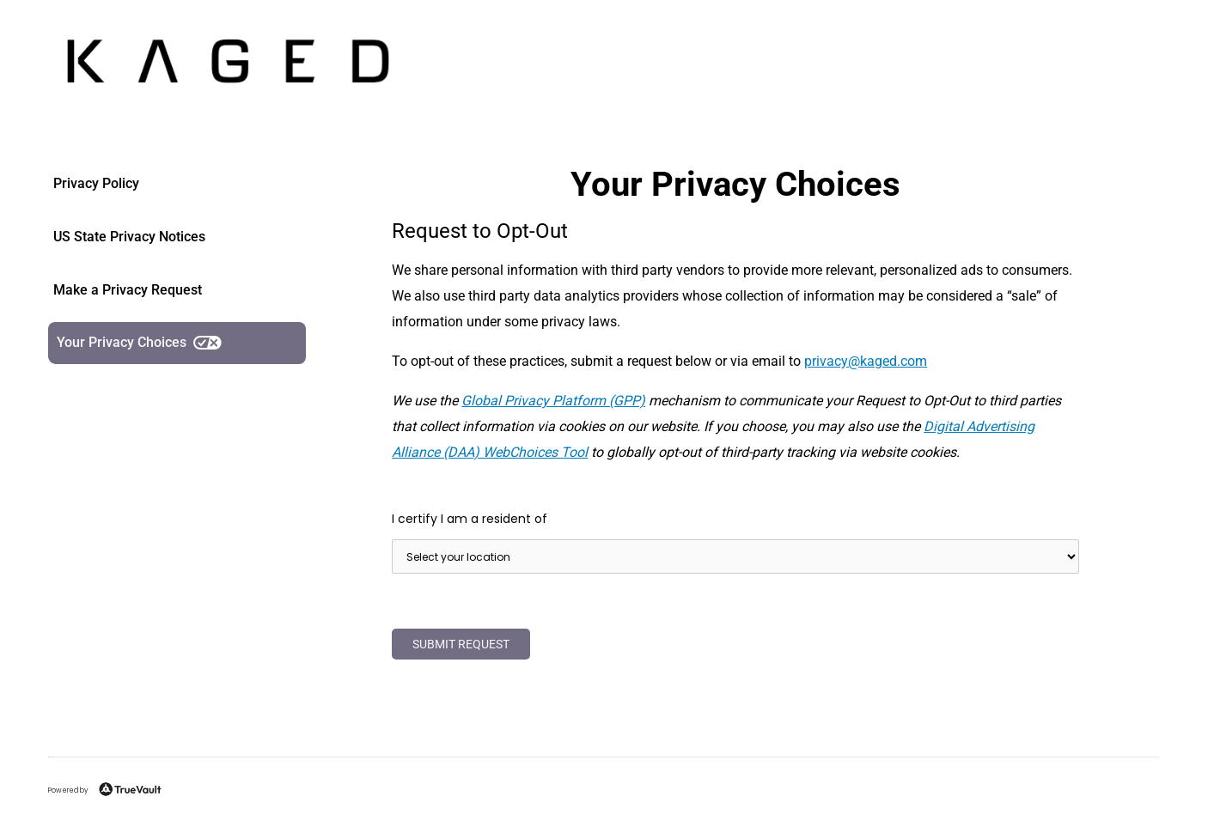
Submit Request (460, 644)
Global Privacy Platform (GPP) (553, 400)
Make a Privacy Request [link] (127, 290)
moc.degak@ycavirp (865, 361)
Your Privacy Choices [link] (139, 342)
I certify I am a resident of (469, 518)
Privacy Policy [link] (96, 183)
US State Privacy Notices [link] (129, 236)
